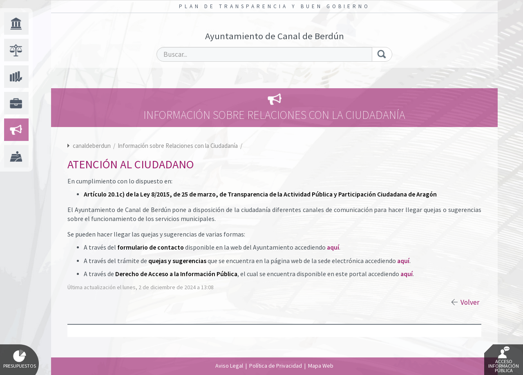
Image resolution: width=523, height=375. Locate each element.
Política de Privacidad (275, 365)
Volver (469, 302)
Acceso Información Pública (503, 359)
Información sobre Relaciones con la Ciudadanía (178, 146)
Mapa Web (320, 365)
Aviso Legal (229, 365)
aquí (333, 247)
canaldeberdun (92, 146)
